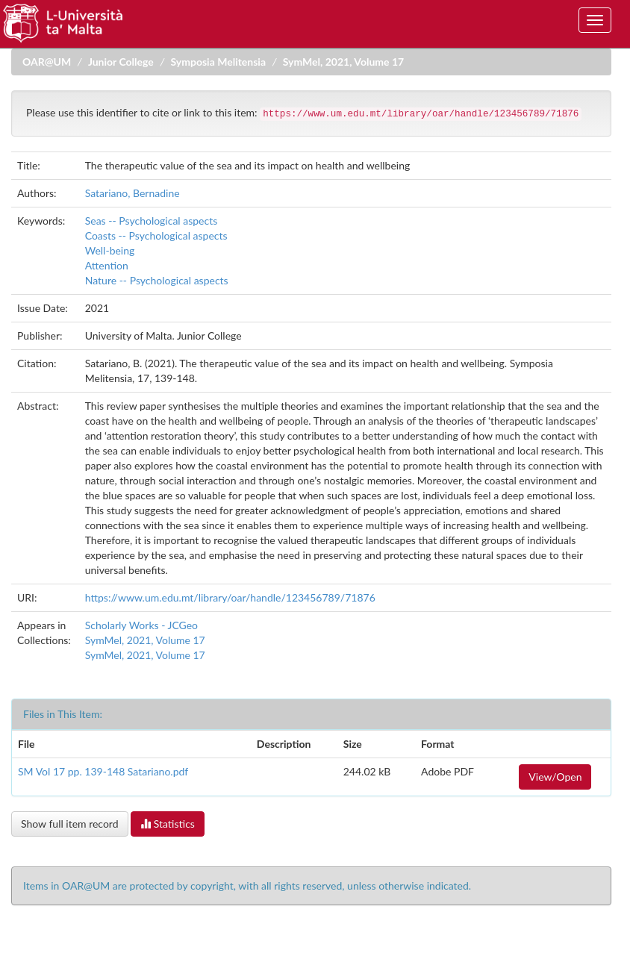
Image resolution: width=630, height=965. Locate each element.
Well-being (110, 250)
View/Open (554, 776)
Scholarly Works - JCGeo (141, 625)
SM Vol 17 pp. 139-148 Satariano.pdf (103, 771)
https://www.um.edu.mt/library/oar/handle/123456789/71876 (230, 597)
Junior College (121, 61)
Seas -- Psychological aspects (151, 220)
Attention (106, 265)
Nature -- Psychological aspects (156, 280)
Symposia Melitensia (218, 61)
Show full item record (70, 823)
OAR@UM (46, 61)
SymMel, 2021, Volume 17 (343, 61)
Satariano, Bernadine (132, 193)
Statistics (167, 823)
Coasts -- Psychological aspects (156, 235)
